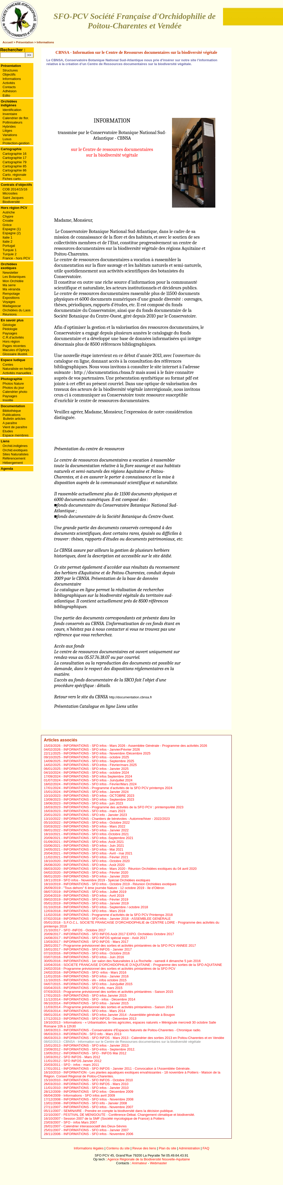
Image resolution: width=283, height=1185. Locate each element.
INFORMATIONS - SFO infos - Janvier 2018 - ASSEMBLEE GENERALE (117, 919)
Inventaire (10, 114)
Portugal (9, 246)
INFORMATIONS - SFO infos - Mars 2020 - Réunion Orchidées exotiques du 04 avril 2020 (130, 869)
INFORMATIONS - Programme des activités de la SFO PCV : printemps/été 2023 (124, 807)
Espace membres (15, 435)
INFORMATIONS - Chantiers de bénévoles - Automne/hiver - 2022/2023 (117, 819)
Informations (45, 42)
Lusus (7, 139)
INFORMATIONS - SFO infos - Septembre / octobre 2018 (106, 907)
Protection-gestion (16, 143)
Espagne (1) (12, 229)
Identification (12, 110)
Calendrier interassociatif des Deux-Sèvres (95, 1126)
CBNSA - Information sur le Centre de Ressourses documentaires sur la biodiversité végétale (132, 1042)
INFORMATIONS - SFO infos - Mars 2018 (94, 911)
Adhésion (9, 91)
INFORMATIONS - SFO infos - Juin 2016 (94, 957)
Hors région (11, 341)
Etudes (8, 431)
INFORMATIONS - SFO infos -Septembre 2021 (98, 838)
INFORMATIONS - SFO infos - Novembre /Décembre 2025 (107, 753)
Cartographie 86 (14, 170)
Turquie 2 (9, 254)
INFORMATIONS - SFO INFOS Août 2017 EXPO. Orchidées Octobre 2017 (119, 934)
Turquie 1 (9, 250)
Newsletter (10, 272)
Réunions (10, 314)
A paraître (10, 423)
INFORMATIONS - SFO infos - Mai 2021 (93, 849)
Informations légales (89, 1148)
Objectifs (9, 74)
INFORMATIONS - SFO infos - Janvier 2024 (96, 792)
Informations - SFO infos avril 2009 (89, 1095)
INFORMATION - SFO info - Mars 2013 (93, 1034)
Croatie (8, 220)
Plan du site (167, 1148)
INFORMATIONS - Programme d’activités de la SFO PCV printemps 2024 (118, 788)
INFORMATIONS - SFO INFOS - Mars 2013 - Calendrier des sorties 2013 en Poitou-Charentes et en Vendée (144, 1038)
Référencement (14, 458)
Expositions (11, 298)
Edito (6, 95)
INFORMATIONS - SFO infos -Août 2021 (94, 842)
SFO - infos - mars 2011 (81, 1065)
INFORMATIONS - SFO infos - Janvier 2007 (96, 1130)
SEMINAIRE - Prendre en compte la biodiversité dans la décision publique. (119, 1111)
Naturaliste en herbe (18, 369)
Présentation (25, 42)
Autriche (9, 212)
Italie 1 (7, 237)
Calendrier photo (15, 392)
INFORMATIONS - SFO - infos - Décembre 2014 (99, 999)
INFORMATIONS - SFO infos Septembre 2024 (98, 776)
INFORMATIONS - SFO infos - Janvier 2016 (96, 976)
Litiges (7, 130)
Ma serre (9, 285)
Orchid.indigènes (15, 446)
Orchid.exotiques (15, 450)
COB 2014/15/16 (15, 189)
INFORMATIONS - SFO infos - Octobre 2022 (97, 822)
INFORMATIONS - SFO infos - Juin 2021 (94, 845)
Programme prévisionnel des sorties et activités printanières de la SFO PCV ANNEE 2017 (130, 945)
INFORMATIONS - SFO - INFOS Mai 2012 (95, 1053)
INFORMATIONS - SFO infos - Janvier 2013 (96, 1045)
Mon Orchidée (13, 281)
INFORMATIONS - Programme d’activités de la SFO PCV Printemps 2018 (118, 915)
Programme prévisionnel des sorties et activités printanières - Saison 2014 (118, 1007)
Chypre (8, 216)
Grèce (7, 225)
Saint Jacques (13, 198)
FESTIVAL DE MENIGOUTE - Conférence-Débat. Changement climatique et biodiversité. (129, 1115)
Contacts (9, 87)
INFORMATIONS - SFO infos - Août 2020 (94, 865)
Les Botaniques (14, 277)
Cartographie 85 (14, 166)
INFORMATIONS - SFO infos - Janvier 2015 (96, 1003)
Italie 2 (7, 241)
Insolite (8, 400)
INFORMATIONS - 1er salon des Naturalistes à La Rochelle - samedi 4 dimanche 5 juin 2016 (132, 961)
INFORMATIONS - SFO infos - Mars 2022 (94, 826)
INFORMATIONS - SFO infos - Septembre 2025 (99, 761)
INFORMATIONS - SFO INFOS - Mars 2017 (96, 942)
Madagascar (12, 306)
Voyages (9, 302)
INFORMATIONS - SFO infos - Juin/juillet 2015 (98, 984)
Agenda (7, 469)
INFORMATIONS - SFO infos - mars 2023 (94, 811)
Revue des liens (144, 1148)
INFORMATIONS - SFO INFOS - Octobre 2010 (98, 1080)
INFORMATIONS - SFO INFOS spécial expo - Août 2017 (105, 938)
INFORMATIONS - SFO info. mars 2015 (93, 988)
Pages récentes (14, 346)
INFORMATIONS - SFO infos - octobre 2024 (96, 772)
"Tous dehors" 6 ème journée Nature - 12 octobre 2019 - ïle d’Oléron (114, 888)
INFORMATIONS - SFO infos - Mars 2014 (94, 1011)
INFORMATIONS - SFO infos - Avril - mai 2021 (98, 853)
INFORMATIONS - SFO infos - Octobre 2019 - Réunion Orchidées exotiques (120, 884)
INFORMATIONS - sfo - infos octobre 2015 (95, 980)
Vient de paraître (15, 427)
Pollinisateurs (12, 122)
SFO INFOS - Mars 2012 (82, 1057)
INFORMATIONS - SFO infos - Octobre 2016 (97, 953)
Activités (9, 83)
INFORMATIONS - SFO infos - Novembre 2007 (98, 1107)
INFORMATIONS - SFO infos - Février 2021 (96, 857)
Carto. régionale (14, 175)
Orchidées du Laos (17, 310)
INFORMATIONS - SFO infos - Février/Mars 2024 (100, 784)
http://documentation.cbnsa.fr (104, 372)
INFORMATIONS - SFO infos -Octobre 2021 (96, 834)
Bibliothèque (12, 411)
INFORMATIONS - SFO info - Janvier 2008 (95, 1103)
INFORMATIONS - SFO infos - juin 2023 (93, 803)
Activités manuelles (17, 373)
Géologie (9, 325)
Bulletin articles (14, 419)
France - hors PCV (16, 258)
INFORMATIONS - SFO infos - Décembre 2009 (98, 1092)
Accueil (8, 42)
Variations (10, 135)
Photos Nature (13, 383)
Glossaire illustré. (15, 354)
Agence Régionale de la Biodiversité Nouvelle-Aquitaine (148, 1159)
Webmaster (158, 1163)
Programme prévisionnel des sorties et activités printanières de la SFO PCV (119, 969)
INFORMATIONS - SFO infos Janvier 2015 (95, 995)
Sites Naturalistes (15, 454)
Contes (8, 364)
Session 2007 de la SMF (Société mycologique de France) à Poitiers (114, 1118)
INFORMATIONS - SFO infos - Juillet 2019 (95, 892)
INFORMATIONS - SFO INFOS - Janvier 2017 (98, 949)
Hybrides (9, 126)
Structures (10, 70)
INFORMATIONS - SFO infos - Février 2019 (96, 899)
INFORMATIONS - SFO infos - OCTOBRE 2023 (99, 796)
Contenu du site (118, 1148)
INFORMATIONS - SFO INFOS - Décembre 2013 (100, 1018)
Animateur (139, 1163)
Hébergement (13, 463)
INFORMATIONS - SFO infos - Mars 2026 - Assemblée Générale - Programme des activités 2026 (135, 746)
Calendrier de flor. (16, 118)
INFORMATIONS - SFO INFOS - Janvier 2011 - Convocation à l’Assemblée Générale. (127, 1068)
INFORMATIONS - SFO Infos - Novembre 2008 (99, 1099)
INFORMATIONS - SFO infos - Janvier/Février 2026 (102, 749)
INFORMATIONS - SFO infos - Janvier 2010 (96, 1088)
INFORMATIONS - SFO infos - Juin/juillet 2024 (98, 780)
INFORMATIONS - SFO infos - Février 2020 (96, 872)
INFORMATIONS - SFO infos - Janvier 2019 (96, 903)
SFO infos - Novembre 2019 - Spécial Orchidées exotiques (107, 880)
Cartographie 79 (14, 162)
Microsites (10, 193)
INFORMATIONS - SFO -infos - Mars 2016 (95, 972)
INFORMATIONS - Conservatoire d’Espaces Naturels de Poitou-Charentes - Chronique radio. (132, 1030)
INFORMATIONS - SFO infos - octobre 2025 (96, 757)
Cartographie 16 (14, 154)
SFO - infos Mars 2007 (80, 1122)
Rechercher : (12, 50)
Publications (12, 415)
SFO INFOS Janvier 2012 (83, 1061)
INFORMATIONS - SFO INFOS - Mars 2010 (96, 1084)
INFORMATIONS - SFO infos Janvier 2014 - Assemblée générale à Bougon (119, 1015)
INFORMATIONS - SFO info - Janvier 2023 (95, 815)
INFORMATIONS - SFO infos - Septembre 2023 (99, 799)
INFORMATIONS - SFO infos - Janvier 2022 (96, 830)
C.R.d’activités (13, 337)
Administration (189, 1148)
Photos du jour (13, 388)
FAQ (206, 1148)
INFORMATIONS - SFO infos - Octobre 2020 (97, 861)
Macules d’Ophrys (16, 350)
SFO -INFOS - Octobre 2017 (85, 930)
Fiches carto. (12, 179)
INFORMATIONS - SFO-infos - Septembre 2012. (99, 1049)
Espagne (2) (12, 233)
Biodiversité (11, 202)
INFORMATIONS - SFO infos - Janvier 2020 (96, 876)
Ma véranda (11, 289)
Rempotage (11, 293)
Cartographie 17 (14, 158)
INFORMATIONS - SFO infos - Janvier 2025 (96, 769)
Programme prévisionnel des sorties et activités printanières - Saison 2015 (118, 992)
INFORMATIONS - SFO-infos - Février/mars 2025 (100, 765)
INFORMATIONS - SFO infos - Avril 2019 (94, 895)
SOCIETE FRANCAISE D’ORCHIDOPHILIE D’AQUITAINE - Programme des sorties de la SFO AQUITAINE (143, 965)
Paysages (10, 333)
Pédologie (10, 329)
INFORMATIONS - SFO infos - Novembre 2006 (98, 1134)
